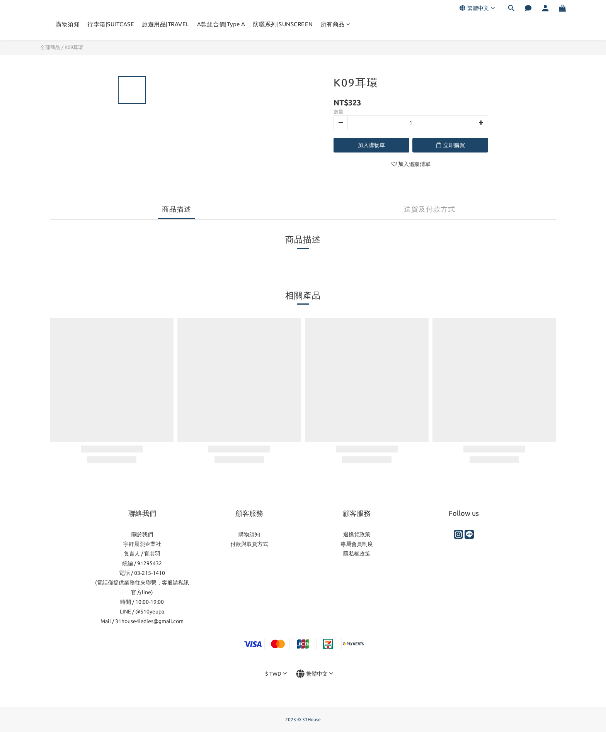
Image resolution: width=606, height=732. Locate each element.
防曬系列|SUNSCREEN (283, 24)
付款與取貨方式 (249, 544)
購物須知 (68, 24)
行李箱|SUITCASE (110, 24)
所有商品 (336, 24)
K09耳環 (74, 47)
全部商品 (50, 47)
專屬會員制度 (356, 544)
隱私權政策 (356, 554)
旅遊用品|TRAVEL (165, 24)
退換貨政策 (356, 534)
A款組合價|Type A (221, 24)
